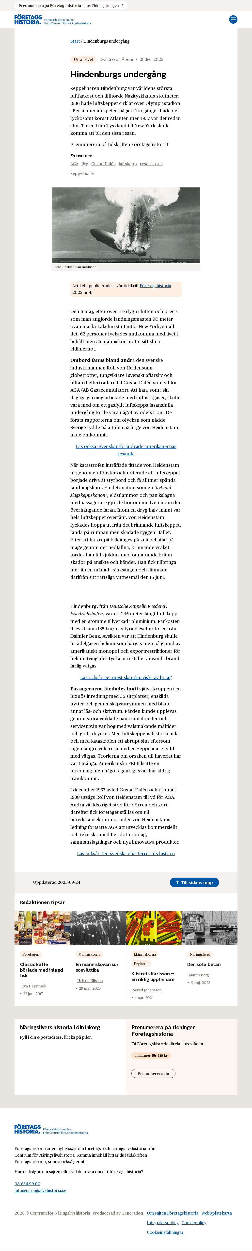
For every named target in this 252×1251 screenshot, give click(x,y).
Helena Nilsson (90, 980)
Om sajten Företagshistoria (172, 1213)
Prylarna (141, 963)
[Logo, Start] (53, 19)
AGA (74, 164)
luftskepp (128, 164)
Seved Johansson (147, 989)
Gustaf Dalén (103, 164)
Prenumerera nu (153, 1073)
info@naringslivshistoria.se (40, 1190)
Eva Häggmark (33, 985)
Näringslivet (200, 954)
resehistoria (151, 164)
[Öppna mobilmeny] (233, 19)
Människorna (89, 954)
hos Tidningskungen (68, 5)
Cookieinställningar (165, 1232)
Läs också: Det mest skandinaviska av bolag (126, 677)
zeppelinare (82, 173)
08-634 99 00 (27, 1183)
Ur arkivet (83, 59)
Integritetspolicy (163, 1222)
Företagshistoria (155, 285)
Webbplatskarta (216, 1213)
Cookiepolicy (194, 1222)
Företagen (30, 954)
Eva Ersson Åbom (116, 59)
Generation (132, 1213)
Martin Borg (199, 974)
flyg (84, 164)
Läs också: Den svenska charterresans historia (126, 853)
